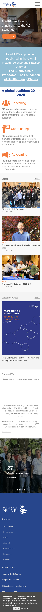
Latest (5, 537)
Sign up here (9, 36)
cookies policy (10, 605)
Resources (7, 554)
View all (37, 179)
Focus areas (8, 532)
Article (4, 243)
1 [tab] (18, 367)
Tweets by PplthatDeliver (11, 574)
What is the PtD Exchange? (14, 209)
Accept (16, 608)
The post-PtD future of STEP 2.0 (16, 284)
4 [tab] (25, 490)
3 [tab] (24, 367)
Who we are (8, 526)
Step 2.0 (6, 543)
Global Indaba (9, 549)
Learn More (11, 477)
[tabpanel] (21, 331)
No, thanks (25, 608)
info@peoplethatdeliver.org (14, 586)
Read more (6, 432)
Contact (6, 560)
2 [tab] (21, 367)
